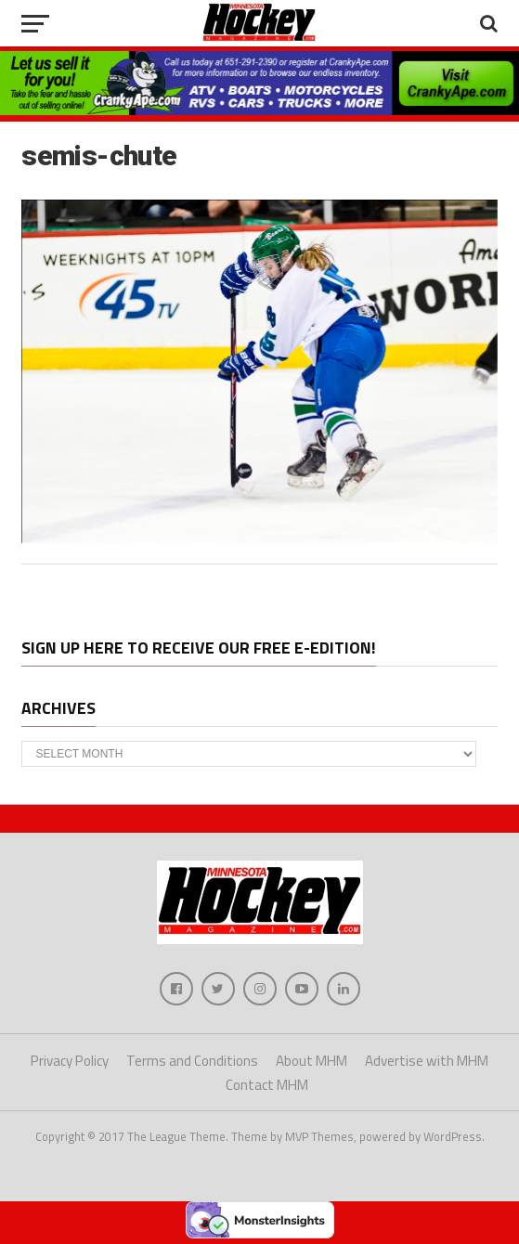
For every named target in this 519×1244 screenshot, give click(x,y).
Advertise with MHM (426, 1060)
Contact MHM (267, 1084)
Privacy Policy (70, 1060)
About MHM (311, 1060)
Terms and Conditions (192, 1060)
